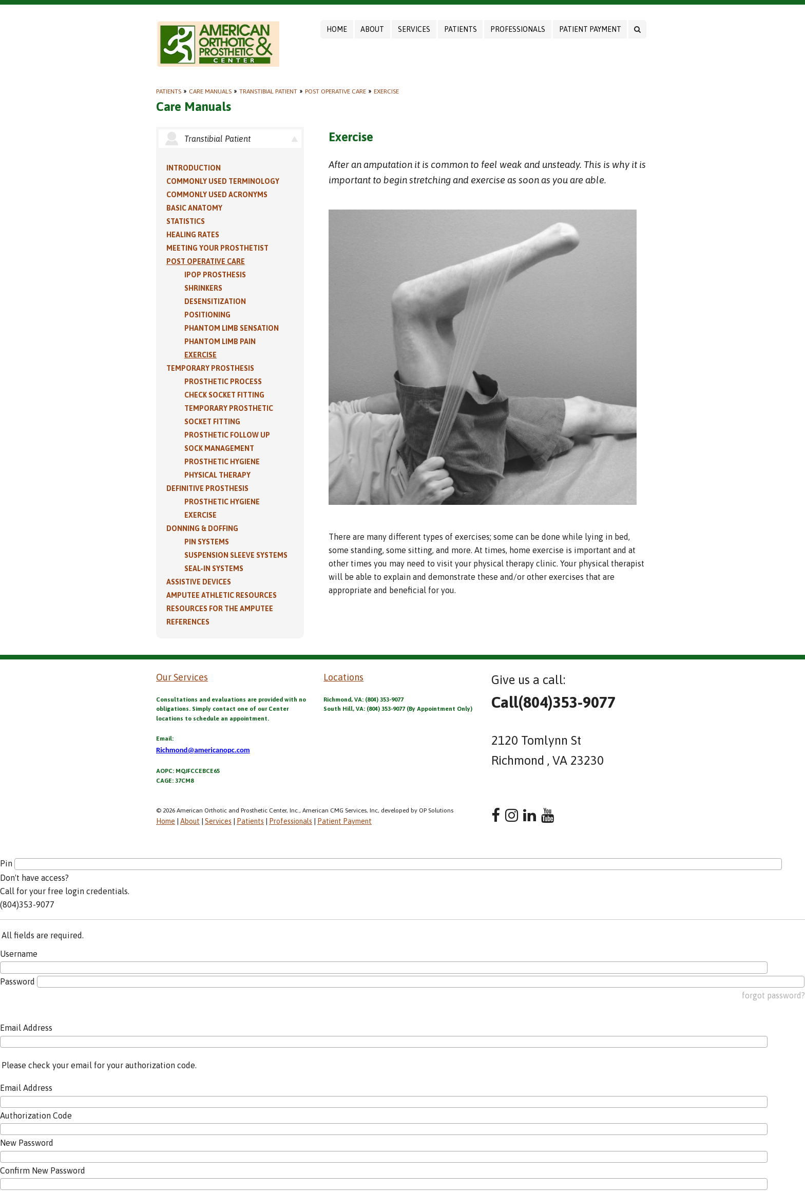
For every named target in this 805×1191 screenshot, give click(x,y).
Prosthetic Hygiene (222, 462)
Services (414, 29)
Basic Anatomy (194, 208)
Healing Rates (192, 235)
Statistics (185, 221)
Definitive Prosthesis (207, 488)
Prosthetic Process (223, 381)
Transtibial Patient (268, 91)
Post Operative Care (335, 91)
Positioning (207, 315)
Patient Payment (590, 29)
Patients (460, 29)
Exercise (386, 91)
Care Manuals (210, 91)
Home (337, 29)
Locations (343, 677)
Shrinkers (203, 288)
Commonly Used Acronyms (216, 195)
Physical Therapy (217, 475)
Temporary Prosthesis (210, 368)
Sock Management (219, 448)
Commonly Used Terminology (222, 181)
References (187, 622)
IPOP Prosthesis (215, 275)
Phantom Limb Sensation (231, 328)
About (372, 29)
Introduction (193, 168)
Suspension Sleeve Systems (236, 555)
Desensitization (215, 301)
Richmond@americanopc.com (203, 749)
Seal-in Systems (213, 568)
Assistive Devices (198, 582)
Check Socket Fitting (224, 395)
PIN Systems (206, 542)
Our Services (182, 677)
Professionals (517, 29)
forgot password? (773, 995)
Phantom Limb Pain (220, 341)
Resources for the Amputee (219, 608)
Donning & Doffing (202, 528)
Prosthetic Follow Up (227, 435)
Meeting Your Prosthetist (217, 248)
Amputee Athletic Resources (221, 595)
